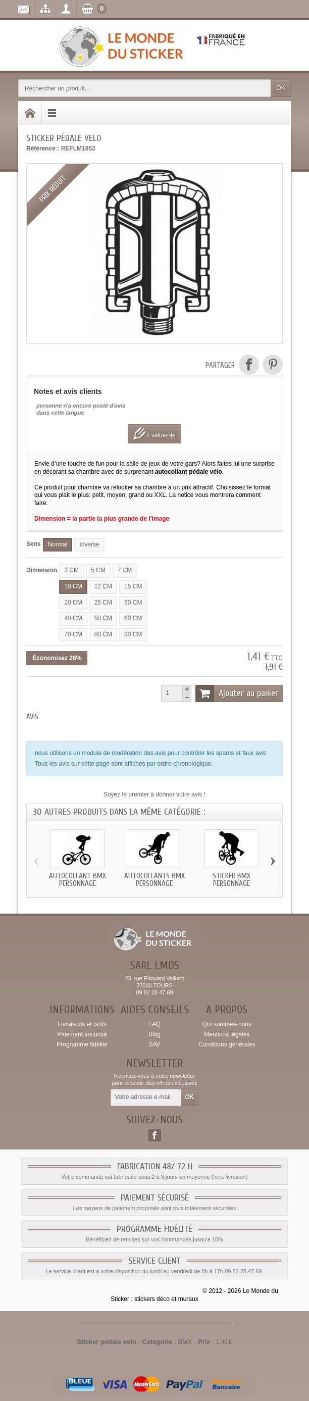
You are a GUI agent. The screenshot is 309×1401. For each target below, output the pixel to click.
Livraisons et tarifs (82, 1024)
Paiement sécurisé (82, 1034)
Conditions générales (226, 1044)
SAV (154, 1044)
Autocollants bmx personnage (154, 880)
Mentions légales (226, 1034)
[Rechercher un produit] (144, 88)
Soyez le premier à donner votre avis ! (154, 794)
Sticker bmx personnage (231, 880)
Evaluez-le (154, 433)
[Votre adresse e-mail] (146, 1097)
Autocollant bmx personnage (77, 880)
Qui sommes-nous (226, 1024)
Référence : (42, 148)
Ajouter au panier (236, 693)
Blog (154, 1034)
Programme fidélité (82, 1044)
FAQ (154, 1024)
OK (280, 87)
